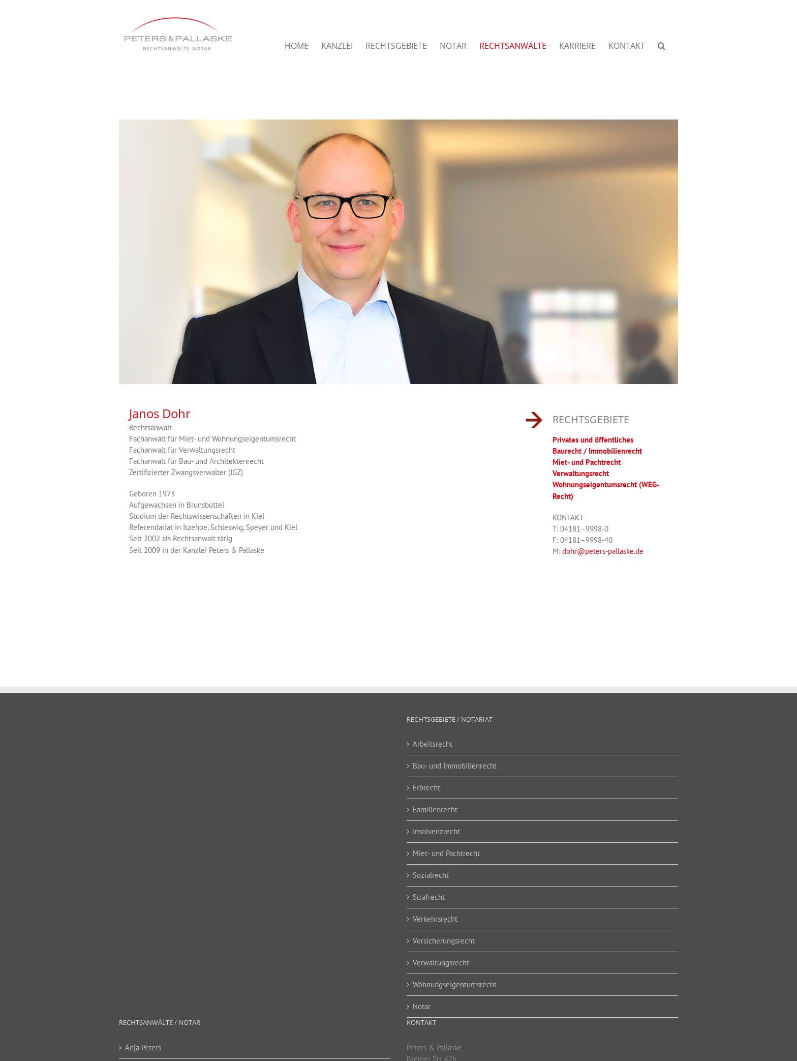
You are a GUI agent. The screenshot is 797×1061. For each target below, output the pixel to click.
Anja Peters (143, 1046)
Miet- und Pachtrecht (587, 460)
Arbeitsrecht (432, 742)
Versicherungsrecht (444, 939)
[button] (661, 46)
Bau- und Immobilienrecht (455, 764)
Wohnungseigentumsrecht (455, 983)
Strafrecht (429, 895)
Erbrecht (426, 786)
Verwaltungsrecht (581, 472)
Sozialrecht (431, 873)
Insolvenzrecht (436, 830)
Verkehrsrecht (435, 917)
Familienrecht (435, 808)
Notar (422, 1005)
